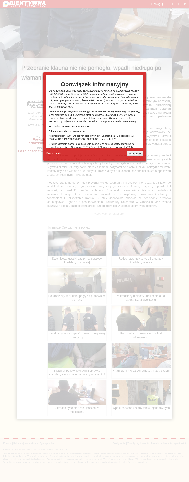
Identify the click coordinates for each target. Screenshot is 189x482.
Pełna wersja (53, 153)
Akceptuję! (135, 153)
